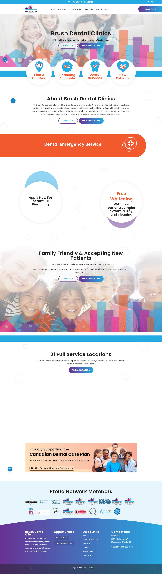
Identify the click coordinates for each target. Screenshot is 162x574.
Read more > (43, 551)
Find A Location (91, 45)
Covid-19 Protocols (90, 540)
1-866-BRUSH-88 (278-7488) (122, 547)
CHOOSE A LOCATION (83, 2)
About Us (62, 9)
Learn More (68, 45)
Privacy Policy (88, 552)
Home (53, 9)
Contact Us (101, 9)
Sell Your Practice (64, 543)
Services (89, 9)
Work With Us (62, 538)
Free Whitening (121, 196)
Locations (76, 9)
